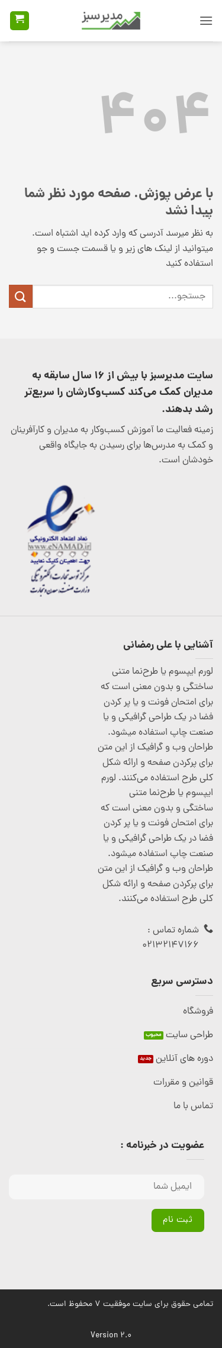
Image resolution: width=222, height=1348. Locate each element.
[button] (206, 20)
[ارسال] (21, 296)
